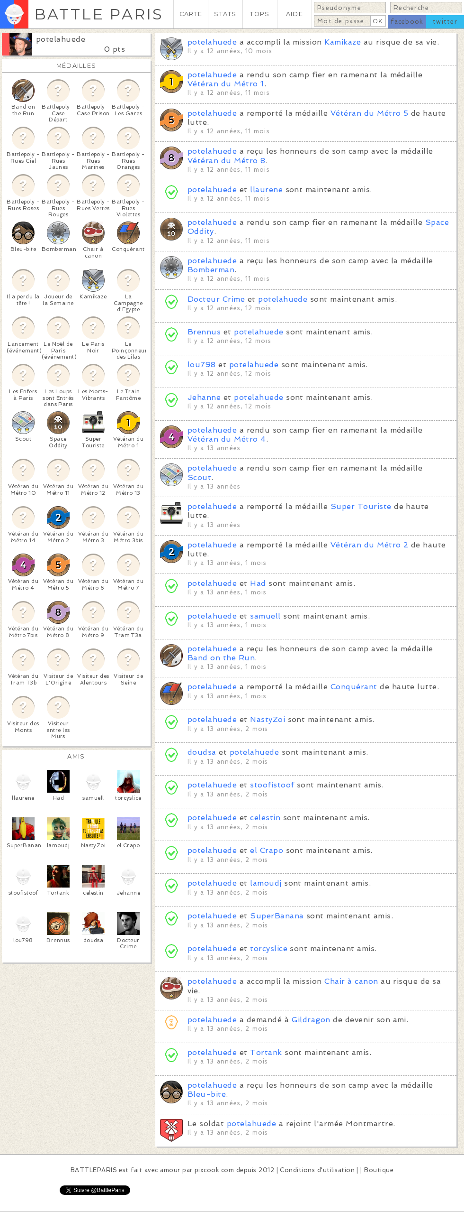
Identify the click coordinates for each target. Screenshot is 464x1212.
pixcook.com (214, 1170)
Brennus (204, 331)
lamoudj (265, 883)
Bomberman (210, 269)
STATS (225, 14)
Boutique (378, 1170)
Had (258, 583)
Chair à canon (351, 981)
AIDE (294, 14)
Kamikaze (342, 41)
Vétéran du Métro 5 (369, 113)
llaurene (266, 189)
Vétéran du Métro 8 (226, 160)
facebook (407, 21)
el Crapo (266, 850)
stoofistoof (272, 784)
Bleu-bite (206, 1094)
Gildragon (311, 1019)
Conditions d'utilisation (317, 1170)
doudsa (201, 752)
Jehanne (204, 397)
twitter (445, 21)
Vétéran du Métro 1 (225, 83)
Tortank (266, 1052)
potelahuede (60, 39)
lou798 (201, 364)
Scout (199, 477)
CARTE (190, 14)
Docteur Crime (216, 299)
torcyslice (268, 948)
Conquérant (353, 686)
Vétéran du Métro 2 (369, 544)
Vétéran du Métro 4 (226, 439)
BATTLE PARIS (98, 14)
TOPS (259, 14)
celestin (265, 817)
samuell (265, 615)
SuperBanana (276, 915)
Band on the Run (221, 657)
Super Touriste (361, 506)
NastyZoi (267, 719)
